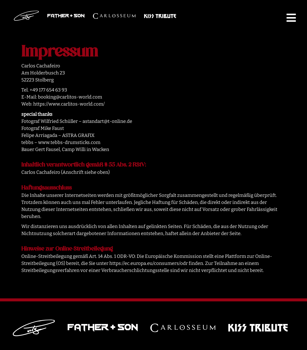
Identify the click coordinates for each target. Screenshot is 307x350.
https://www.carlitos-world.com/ (69, 104)
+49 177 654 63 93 (48, 90)
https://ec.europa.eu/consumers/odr (148, 263)
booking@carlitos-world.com (70, 97)
